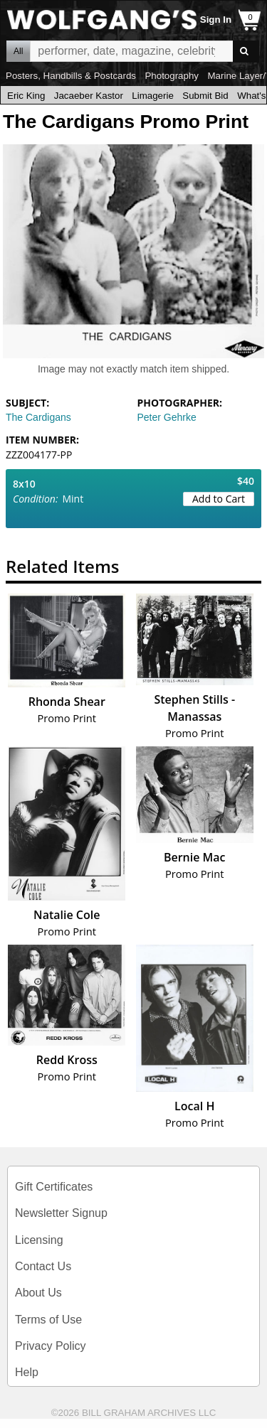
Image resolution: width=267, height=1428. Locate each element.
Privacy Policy (50, 1346)
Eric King (26, 95)
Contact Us (43, 1266)
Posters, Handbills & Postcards (71, 75)
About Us (38, 1293)
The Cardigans (38, 417)
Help (26, 1372)
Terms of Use (48, 1320)
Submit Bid (205, 95)
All (18, 51)
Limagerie (153, 95)
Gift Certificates (54, 1187)
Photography (172, 75)
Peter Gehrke (167, 417)
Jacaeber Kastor (88, 95)
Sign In (215, 19)
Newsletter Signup (61, 1213)
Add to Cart (218, 498)
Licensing (39, 1240)
